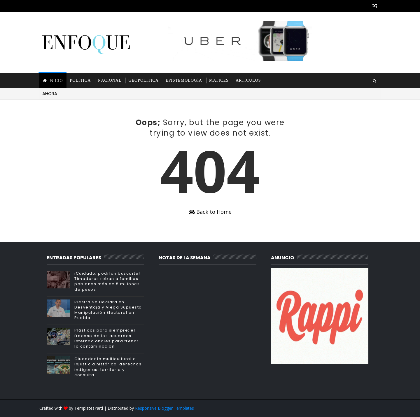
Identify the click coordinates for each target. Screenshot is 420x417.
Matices (219, 80)
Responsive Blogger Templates (164, 408)
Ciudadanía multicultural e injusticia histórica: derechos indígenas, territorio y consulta (107, 367)
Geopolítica (143, 80)
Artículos (248, 80)
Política (80, 80)
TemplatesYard (88, 408)
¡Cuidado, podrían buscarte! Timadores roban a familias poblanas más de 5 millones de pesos (107, 281)
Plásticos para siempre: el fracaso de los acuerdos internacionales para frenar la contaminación (106, 338)
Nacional (109, 80)
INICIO (55, 80)
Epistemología (184, 80)
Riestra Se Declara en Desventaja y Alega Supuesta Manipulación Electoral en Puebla (108, 310)
